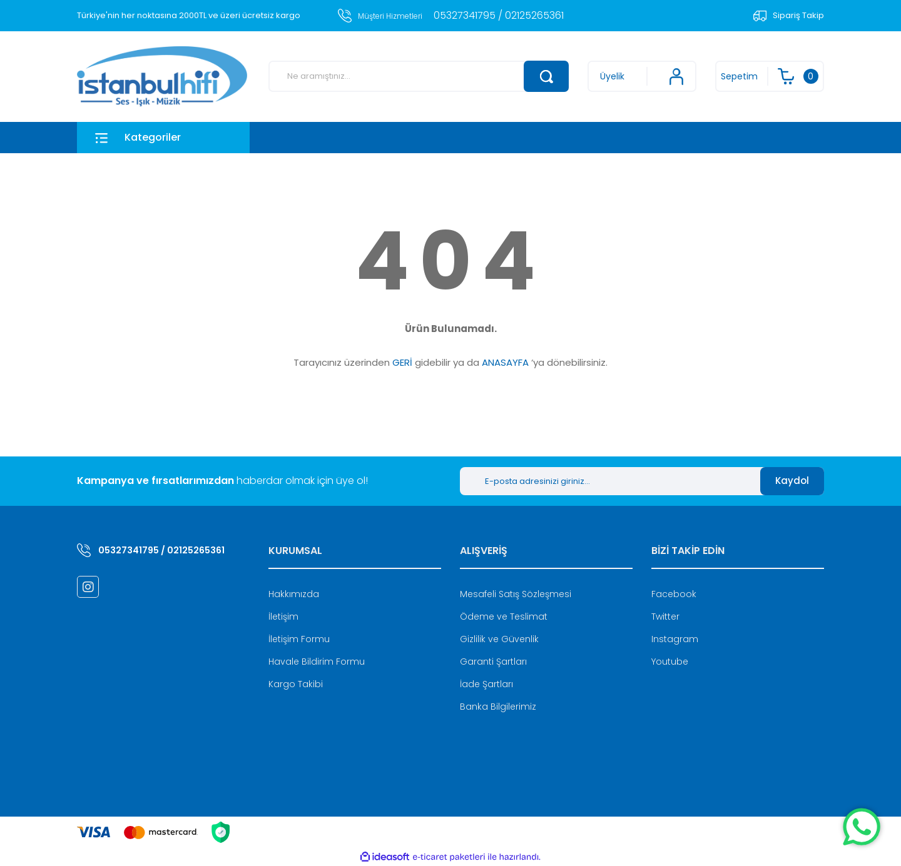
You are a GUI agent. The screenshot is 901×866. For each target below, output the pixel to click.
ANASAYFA (505, 362)
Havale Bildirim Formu (316, 661)
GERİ (402, 362)
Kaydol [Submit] (792, 480)
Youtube (669, 661)
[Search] (418, 76)
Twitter (665, 616)
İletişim (283, 616)
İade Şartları (486, 684)
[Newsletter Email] (610, 481)
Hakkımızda (293, 594)
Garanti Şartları (493, 661)
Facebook (673, 594)
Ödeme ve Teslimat (503, 616)
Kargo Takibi (295, 684)
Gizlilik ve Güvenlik (499, 639)
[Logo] (162, 76)
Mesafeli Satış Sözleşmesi (515, 594)
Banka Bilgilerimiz (498, 706)
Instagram (674, 639)
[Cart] (769, 76)
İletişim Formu (299, 639)
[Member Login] (642, 76)
